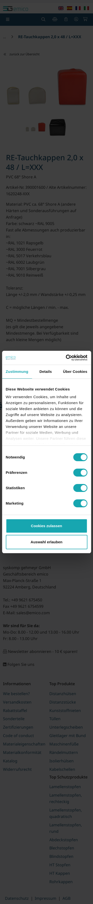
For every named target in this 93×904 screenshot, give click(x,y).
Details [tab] (45, 371)
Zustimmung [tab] (17, 371)
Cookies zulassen (46, 526)
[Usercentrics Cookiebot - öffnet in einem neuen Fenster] (66, 358)
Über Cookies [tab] (75, 371)
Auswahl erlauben (46, 542)
